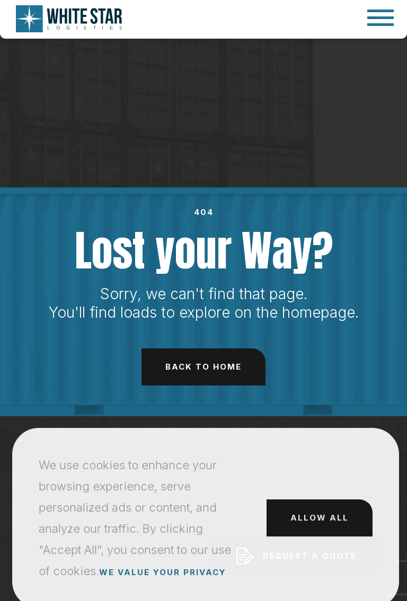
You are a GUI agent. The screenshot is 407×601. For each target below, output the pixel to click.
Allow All (319, 559)
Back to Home (203, 367)
